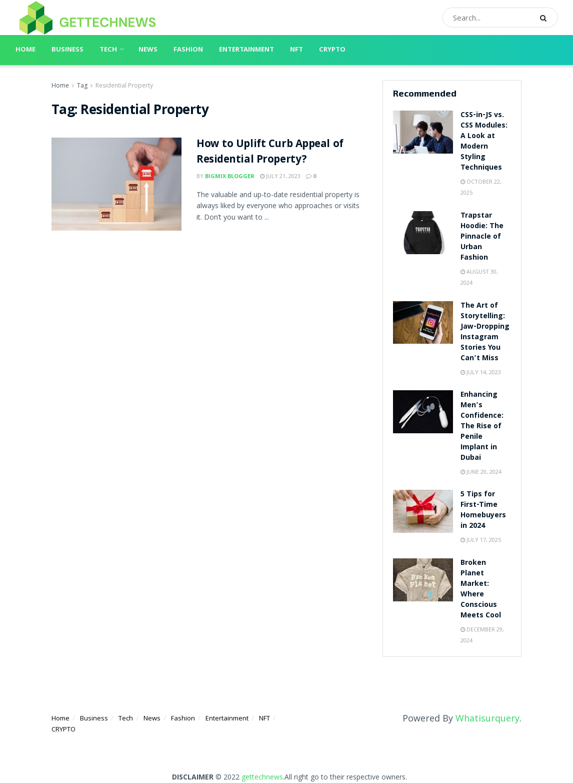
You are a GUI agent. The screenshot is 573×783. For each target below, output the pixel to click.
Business (68, 50)
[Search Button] (546, 18)
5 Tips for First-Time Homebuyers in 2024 (483, 510)
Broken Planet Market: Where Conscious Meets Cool (480, 589)
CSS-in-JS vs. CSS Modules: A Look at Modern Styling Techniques (484, 142)
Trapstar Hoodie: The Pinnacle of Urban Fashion (482, 237)
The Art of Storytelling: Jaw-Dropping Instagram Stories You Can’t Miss (485, 332)
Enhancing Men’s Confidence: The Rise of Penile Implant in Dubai (482, 426)
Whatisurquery (488, 718)
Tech (108, 50)
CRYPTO (332, 50)
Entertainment (246, 50)
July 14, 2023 (480, 372)
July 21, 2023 (280, 176)
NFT (296, 50)
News (148, 50)
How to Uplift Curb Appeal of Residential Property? (270, 152)
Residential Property (124, 85)
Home (26, 50)
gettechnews (262, 776)
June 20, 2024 (481, 471)
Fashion (188, 50)
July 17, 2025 (480, 539)
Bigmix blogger (229, 176)
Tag (82, 85)
